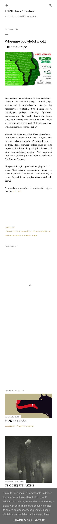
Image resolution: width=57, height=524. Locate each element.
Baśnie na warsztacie (20, 11)
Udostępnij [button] (9, 227)
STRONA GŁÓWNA (15, 16)
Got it (40, 520)
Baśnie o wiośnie (12, 235)
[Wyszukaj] (50, 5)
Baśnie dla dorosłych (22, 231)
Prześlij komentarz (25, 426)
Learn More (23, 520)
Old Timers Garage (28, 235)
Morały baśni (16, 421)
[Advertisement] (28, 353)
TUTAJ (16, 191)
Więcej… (32, 16)
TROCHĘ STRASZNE (19, 485)
